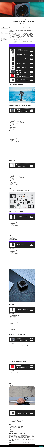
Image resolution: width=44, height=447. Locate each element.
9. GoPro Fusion (3, 38)
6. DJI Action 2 (2, 34)
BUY (31, 51)
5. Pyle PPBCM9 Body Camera (4, 33)
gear (30, 41)
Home (17, 19)
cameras (22, 39)
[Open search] (39, 1)
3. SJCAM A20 (2, 30)
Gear (19, 19)
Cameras (22, 19)
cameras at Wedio (26, 442)
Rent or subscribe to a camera (4, 39)
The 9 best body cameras (4, 27)
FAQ (1, 40)
